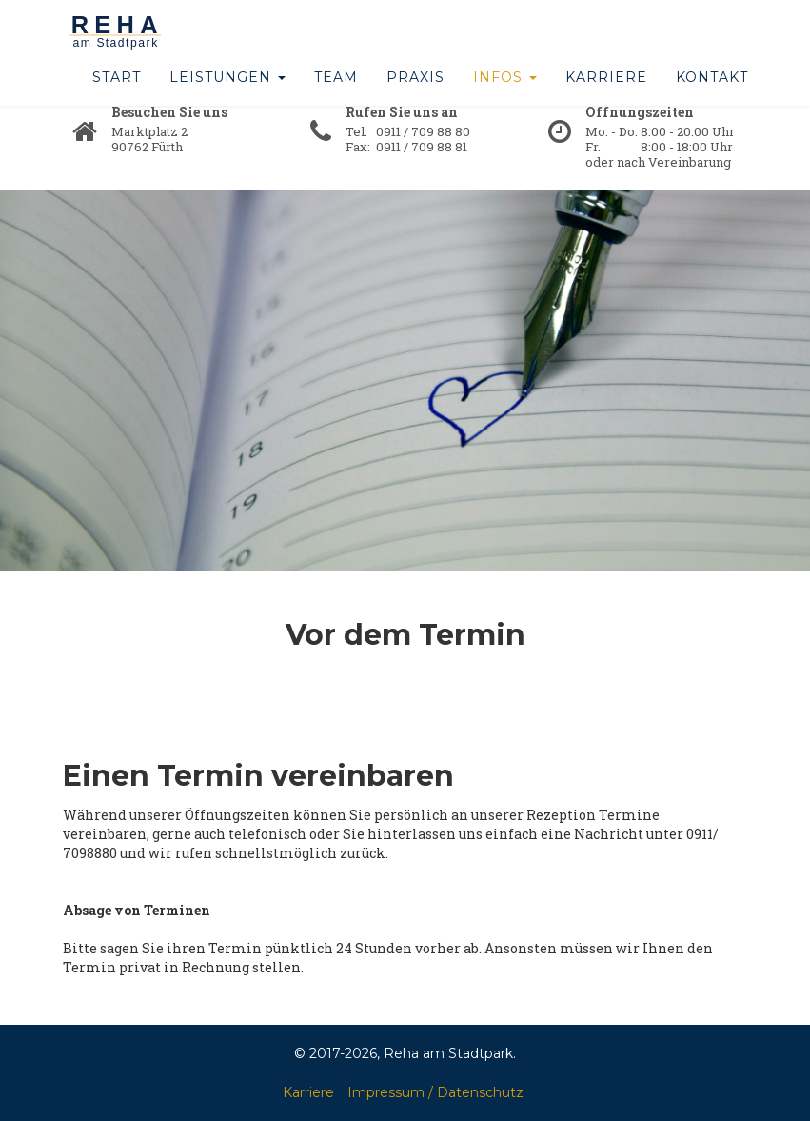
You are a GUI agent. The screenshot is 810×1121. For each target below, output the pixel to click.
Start (116, 95)
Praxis (415, 95)
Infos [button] (505, 95)
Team (336, 95)
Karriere (606, 95)
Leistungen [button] (227, 95)
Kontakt (712, 95)
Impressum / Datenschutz (435, 1092)
